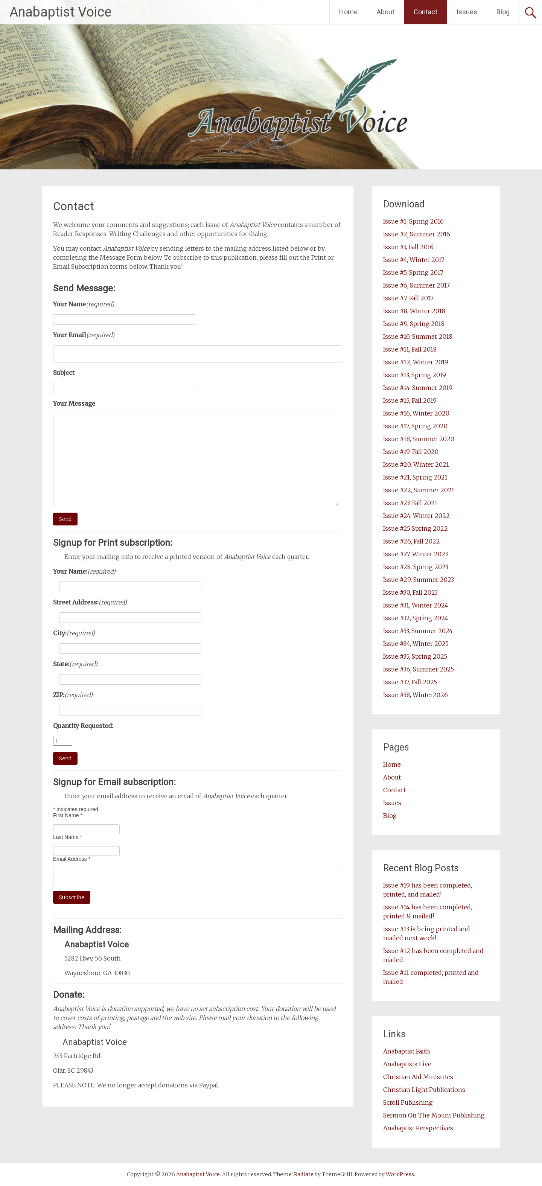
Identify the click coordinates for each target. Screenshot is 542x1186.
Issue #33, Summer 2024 (418, 631)
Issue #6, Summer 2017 (416, 285)
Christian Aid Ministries (418, 1077)
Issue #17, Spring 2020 (415, 426)
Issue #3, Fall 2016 (408, 247)
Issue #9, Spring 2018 (414, 323)
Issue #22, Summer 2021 (418, 490)
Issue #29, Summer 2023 (418, 579)
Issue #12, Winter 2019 (415, 362)
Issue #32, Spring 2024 (415, 618)
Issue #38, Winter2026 (415, 695)
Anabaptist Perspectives (418, 1128)
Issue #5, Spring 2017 (413, 272)
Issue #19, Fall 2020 (410, 451)
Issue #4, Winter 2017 (414, 259)
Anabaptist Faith (406, 1051)
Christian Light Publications (424, 1089)
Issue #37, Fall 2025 (410, 682)
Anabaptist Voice (60, 12)
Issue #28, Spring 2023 (415, 567)
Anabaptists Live (407, 1064)
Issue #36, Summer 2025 (418, 669)
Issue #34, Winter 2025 (416, 643)
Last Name (67, 837)
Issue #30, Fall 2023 (410, 592)
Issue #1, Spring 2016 (413, 221)
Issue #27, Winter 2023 (415, 554)
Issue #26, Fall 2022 (411, 541)
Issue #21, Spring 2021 (415, 477)
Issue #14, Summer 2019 (417, 387)
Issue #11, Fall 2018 (410, 349)
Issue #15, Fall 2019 (410, 400)
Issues (467, 12)
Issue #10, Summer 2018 (417, 336)
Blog (503, 12)
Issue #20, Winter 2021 (416, 464)
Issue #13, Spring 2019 (414, 375)
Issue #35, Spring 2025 (415, 656)
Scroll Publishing (408, 1102)
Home (348, 12)
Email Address (71, 859)
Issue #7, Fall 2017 (408, 298)
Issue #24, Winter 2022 (416, 515)
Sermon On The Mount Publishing (434, 1115)
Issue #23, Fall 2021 (410, 503)
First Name (67, 815)
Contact (425, 12)
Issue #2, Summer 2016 (416, 234)
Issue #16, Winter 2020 (416, 413)
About (385, 12)
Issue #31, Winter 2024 (415, 605)
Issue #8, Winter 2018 (414, 311)
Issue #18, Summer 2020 (418, 439)
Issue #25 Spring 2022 (415, 528)
